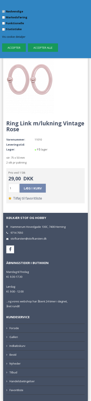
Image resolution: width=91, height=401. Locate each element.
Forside (14, 328)
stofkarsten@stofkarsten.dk (29, 238)
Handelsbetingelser (22, 381)
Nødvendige (14, 11)
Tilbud (13, 372)
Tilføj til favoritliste (25, 198)
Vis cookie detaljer (13, 37)
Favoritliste (16, 390)
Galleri (13, 337)
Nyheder (15, 363)
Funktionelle (15, 23)
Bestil (12, 355)
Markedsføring (16, 17)
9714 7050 (17, 233)
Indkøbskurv (17, 346)
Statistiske (14, 29)
